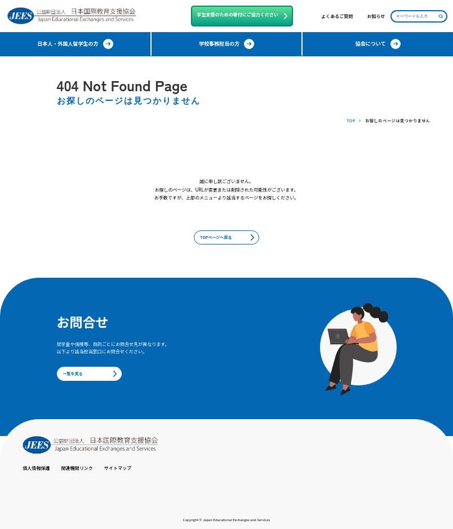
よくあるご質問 (337, 16)
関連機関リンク (77, 468)
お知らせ (376, 16)
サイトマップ (117, 468)
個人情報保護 (36, 468)
